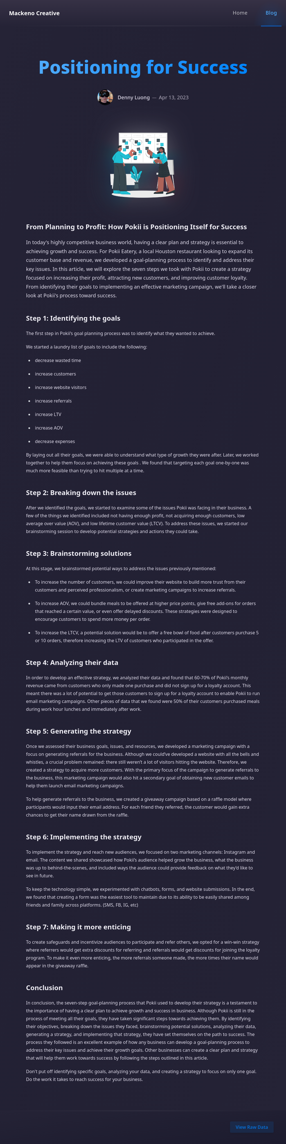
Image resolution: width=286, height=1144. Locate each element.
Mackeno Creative (34, 13)
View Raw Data (252, 1127)
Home (240, 12)
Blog (271, 13)
